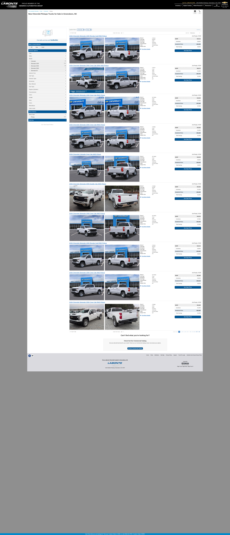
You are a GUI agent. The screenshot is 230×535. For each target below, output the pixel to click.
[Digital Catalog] (187, 5)
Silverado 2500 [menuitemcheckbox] (35, 66)
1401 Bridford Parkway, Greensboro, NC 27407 (208, 2)
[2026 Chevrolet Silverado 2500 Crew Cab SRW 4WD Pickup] (89, 65)
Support (175, 355)
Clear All (198, 29)
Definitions (157, 355)
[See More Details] (145, 49)
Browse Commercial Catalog (135, 348)
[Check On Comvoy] (32, 355)
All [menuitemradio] (31, 47)
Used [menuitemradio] (42, 47)
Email (195, 11)
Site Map (162, 355)
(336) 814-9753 (191, 2)
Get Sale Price (188, 50)
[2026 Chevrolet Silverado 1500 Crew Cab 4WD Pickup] (87, 213)
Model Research (198, 5)
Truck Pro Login (181, 355)
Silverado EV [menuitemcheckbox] (34, 70)
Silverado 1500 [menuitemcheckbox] (35, 63)
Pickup (88, 29)
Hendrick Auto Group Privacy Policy (194, 355)
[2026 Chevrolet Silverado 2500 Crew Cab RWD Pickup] (87, 125)
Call (199, 11)
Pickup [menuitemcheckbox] (32, 117)
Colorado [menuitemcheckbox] (33, 61)
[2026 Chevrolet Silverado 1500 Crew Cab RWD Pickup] (87, 95)
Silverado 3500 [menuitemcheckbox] (35, 68)
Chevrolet (80, 29)
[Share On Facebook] (29, 355)
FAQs (152, 355)
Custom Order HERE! (139, 534)
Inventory (178, 5)
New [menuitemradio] (36, 47)
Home (147, 355)
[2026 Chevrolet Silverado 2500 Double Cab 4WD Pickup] (87, 184)
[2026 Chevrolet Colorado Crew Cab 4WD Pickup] (85, 154)
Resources (208, 5)
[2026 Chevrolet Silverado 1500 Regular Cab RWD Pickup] (88, 36)
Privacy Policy (169, 355)
